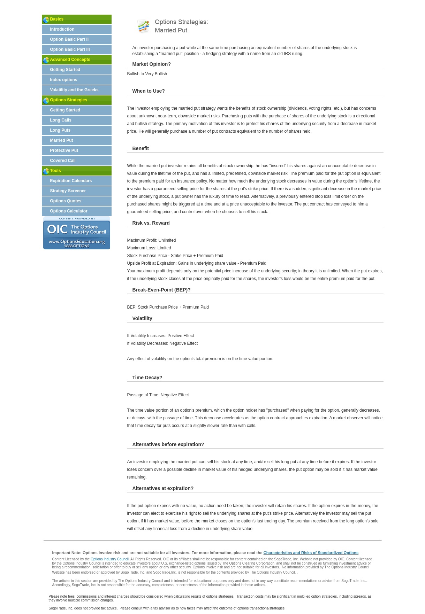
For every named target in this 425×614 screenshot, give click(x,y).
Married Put (61, 140)
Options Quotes (66, 201)
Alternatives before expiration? (168, 444)
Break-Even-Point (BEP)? (161, 290)
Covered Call (63, 160)
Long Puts (60, 130)
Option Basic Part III (70, 49)
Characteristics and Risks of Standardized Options (311, 553)
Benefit (140, 148)
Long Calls (60, 120)
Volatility (142, 318)
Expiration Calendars (71, 180)
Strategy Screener (68, 190)
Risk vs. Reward (151, 223)
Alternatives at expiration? (163, 488)
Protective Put (64, 150)
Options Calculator (69, 211)
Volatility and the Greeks (74, 89)
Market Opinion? (151, 64)
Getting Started (65, 69)
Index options (63, 79)
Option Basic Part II (69, 39)
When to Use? (148, 91)
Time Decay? (147, 377)
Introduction (62, 29)
